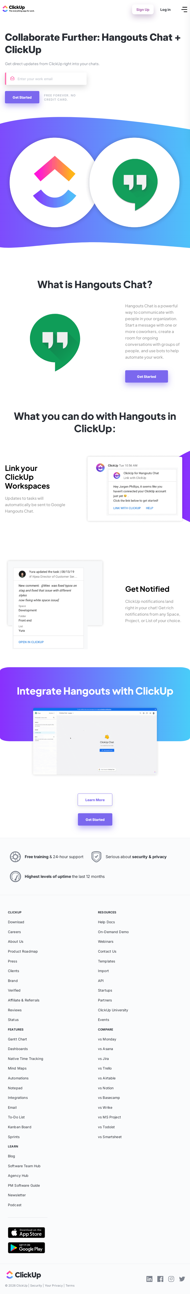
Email (12, 1107)
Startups (105, 990)
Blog (11, 1156)
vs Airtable (107, 1078)
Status (13, 1019)
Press (12, 961)
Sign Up (142, 9)
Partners (105, 1000)
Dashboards (18, 1049)
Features (16, 1029)
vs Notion (106, 1088)
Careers (14, 932)
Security (36, 1285)
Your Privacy (54, 1285)
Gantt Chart (17, 1039)
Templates (106, 961)
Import (103, 971)
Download (16, 922)
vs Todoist (106, 1127)
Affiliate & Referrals (23, 1000)
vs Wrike (105, 1107)
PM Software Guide (24, 1185)
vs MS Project (109, 1117)
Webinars (105, 941)
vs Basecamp (109, 1097)
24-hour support (68, 856)
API (101, 981)
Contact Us (107, 951)
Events (103, 1019)
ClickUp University (113, 1010)
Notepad (15, 1088)
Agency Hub (18, 1175)
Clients (13, 971)
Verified (14, 990)
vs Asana (105, 1049)
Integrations (18, 1097)
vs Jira (103, 1058)
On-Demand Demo (113, 932)
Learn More (95, 800)
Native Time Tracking (25, 1058)
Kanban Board (19, 1127)
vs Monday (107, 1039)
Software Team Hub (24, 1166)
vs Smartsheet (110, 1137)
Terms (70, 1285)
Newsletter (17, 1195)
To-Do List (16, 1117)
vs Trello (105, 1068)
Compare (105, 1029)
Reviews (15, 1010)
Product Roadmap (23, 951)
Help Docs (106, 922)
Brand (13, 981)
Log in (165, 9)
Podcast (15, 1205)
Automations (18, 1078)
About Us (15, 941)
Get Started (146, 376)
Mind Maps (17, 1068)
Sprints (14, 1137)
